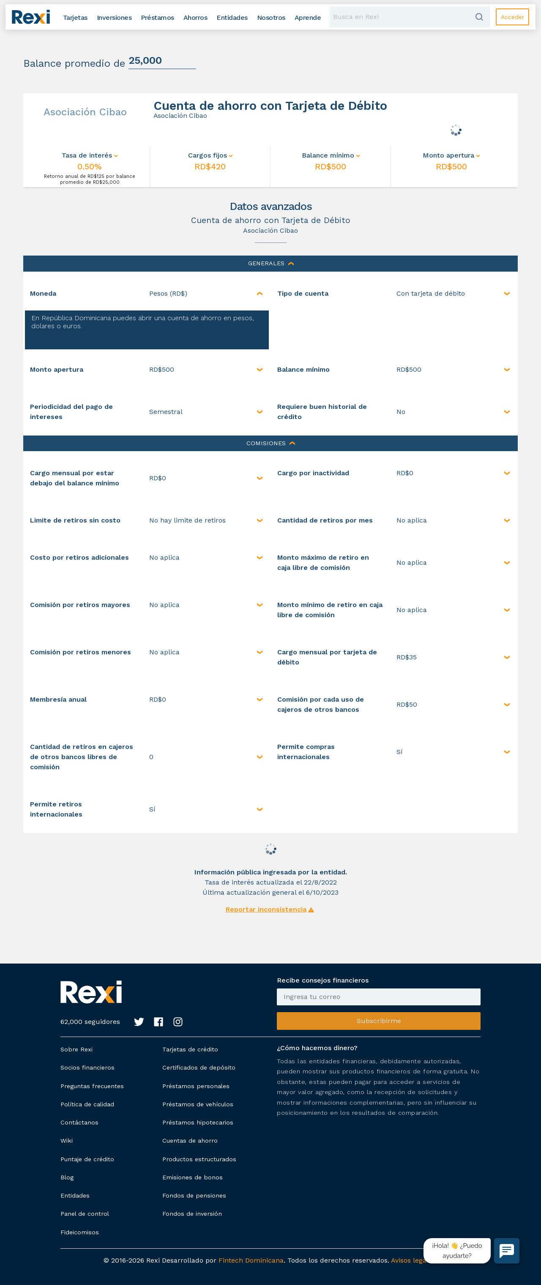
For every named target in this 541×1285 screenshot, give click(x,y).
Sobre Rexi (76, 1049)
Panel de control (84, 1213)
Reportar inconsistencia (266, 909)
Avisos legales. (414, 1260)
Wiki (66, 1140)
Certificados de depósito (198, 1067)
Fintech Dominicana (251, 1260)
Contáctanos (79, 1122)
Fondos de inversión (192, 1213)
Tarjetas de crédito (190, 1049)
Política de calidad (87, 1104)
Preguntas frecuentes (92, 1086)
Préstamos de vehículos (197, 1104)
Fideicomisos (79, 1232)
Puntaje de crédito (87, 1159)
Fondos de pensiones (194, 1195)
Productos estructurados (199, 1159)
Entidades (75, 1195)
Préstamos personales (196, 1086)
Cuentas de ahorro (190, 1140)
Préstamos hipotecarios (197, 1122)
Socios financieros (87, 1067)
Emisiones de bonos (192, 1177)
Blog (67, 1177)
